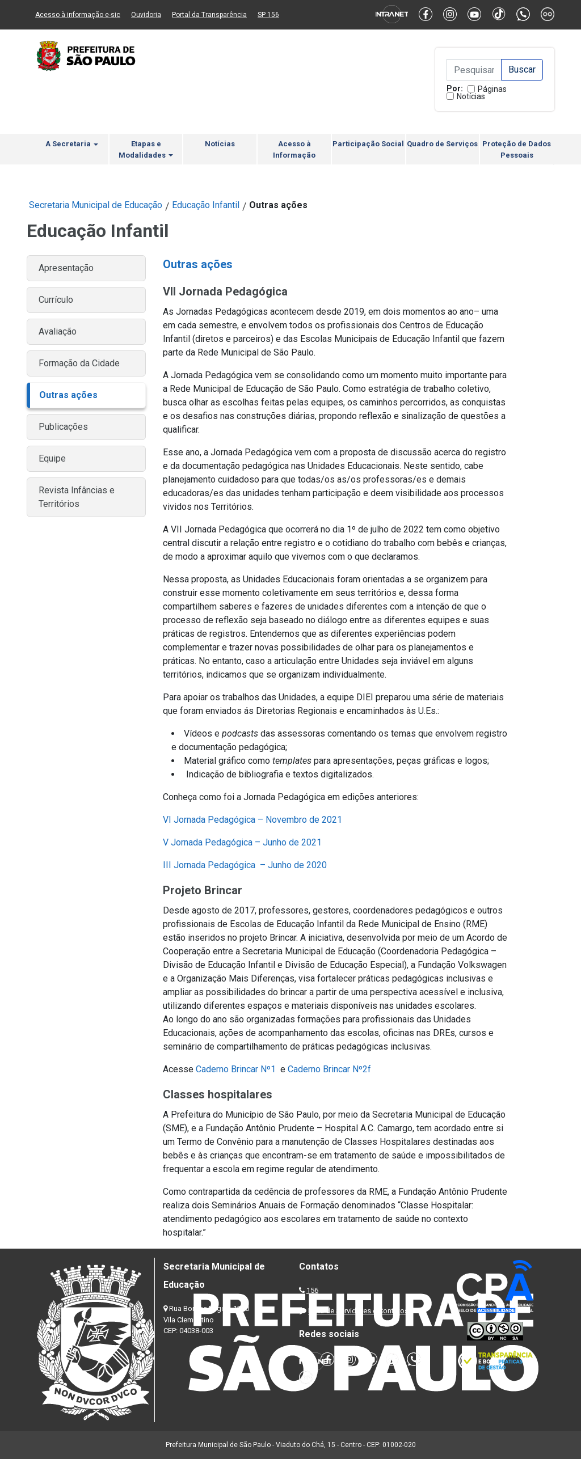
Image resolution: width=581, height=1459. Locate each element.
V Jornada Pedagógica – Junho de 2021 (242, 842)
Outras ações (68, 395)
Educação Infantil (205, 205)
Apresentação (66, 268)
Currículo (56, 299)
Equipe (52, 458)
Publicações (63, 426)
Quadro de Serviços (442, 143)
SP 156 (268, 15)
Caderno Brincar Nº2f (329, 1069)
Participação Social (368, 143)
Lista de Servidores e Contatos (358, 1310)
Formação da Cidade (79, 363)
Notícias (471, 96)
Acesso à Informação (294, 149)
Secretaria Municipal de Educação (95, 205)
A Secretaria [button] (71, 143)
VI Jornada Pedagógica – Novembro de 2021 (252, 819)
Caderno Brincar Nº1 (237, 1069)
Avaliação (58, 331)
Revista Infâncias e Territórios (77, 497)
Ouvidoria (146, 15)
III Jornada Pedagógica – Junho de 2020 (245, 865)
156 (312, 1290)
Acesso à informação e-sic (77, 15)
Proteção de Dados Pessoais (516, 149)
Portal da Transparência (209, 15)
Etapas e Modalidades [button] (146, 149)
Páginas (492, 89)
